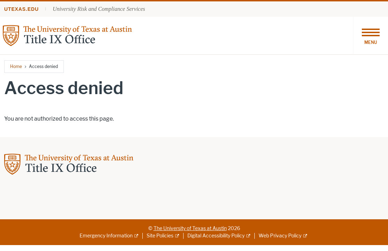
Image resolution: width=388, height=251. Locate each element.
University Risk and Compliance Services (99, 9)
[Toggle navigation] (370, 35)
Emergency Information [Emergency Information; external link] (106, 236)
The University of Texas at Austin (190, 228)
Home (16, 66)
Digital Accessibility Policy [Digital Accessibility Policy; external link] (216, 236)
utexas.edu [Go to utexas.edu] (21, 9)
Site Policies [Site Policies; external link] (160, 236)
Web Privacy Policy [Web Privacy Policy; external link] (280, 236)
